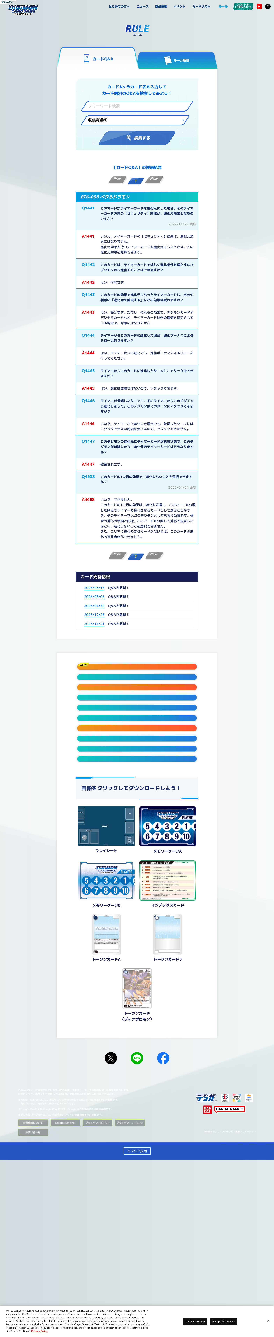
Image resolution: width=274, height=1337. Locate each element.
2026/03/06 (94, 596)
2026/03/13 (94, 588)
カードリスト (201, 6)
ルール (223, 6)
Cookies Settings (65, 1300)
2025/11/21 (94, 623)
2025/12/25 (94, 614)
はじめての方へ (119, 6)
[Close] (268, 1321)
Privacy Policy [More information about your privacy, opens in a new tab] (39, 1331)
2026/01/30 (94, 605)
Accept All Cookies (223, 1321)
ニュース (143, 6)
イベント (179, 6)
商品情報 (161, 6)
